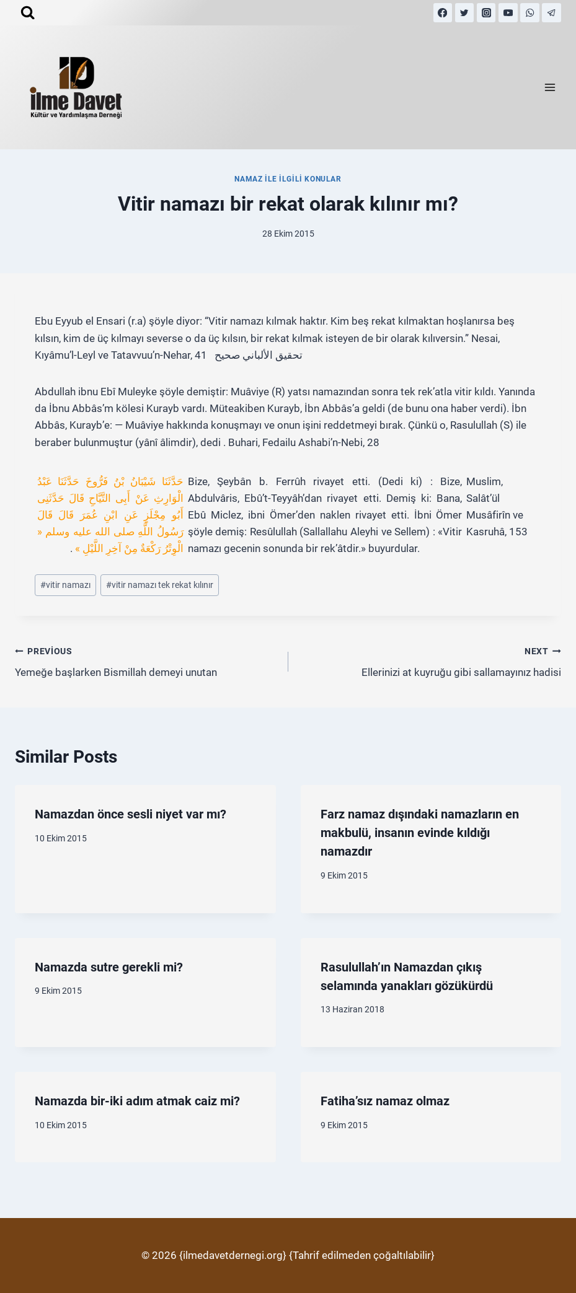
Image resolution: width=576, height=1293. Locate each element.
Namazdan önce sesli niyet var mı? (130, 814)
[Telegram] (551, 12)
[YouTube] (508, 12)
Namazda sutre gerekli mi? (109, 967)
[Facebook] (443, 12)
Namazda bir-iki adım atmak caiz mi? (137, 1101)
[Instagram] (486, 12)
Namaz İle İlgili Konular (287, 179)
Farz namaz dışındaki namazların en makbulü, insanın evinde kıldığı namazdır (420, 833)
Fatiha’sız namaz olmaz (385, 1101)
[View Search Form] (27, 12)
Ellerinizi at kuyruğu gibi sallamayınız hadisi (430, 660)
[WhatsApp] (529, 12)
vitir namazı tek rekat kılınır (159, 585)
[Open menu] (549, 87)
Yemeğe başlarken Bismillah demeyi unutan (146, 660)
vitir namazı (65, 585)
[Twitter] (464, 12)
